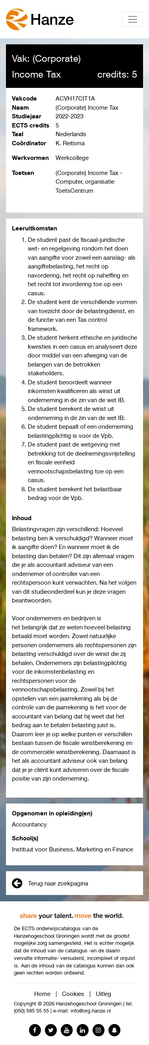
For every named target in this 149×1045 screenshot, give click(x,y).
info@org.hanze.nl (91, 1011)
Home (42, 993)
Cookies (73, 993)
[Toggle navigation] (132, 19)
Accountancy (29, 824)
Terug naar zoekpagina (50, 883)
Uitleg (103, 993)
